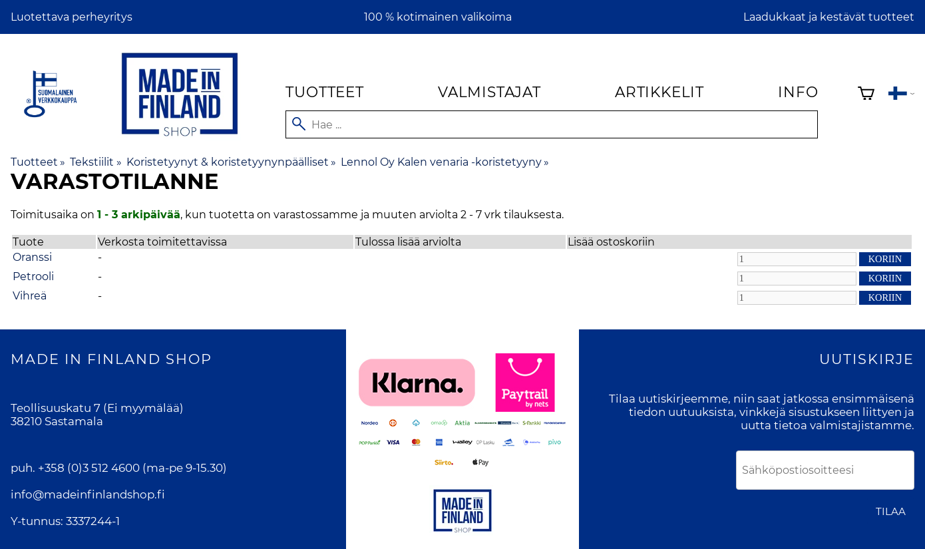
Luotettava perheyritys (71, 17)
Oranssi (32, 257)
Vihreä (30, 295)
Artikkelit (659, 91)
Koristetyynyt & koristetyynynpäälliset (231, 162)
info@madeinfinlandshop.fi (88, 494)
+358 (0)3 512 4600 (89, 467)
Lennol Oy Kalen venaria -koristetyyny (445, 162)
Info (798, 91)
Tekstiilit (95, 162)
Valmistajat (489, 91)
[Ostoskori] (866, 95)
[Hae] (551, 124)
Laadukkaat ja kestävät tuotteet (828, 17)
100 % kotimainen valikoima (438, 17)
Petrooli (33, 276)
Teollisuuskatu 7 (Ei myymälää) (97, 408)
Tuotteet (324, 91)
